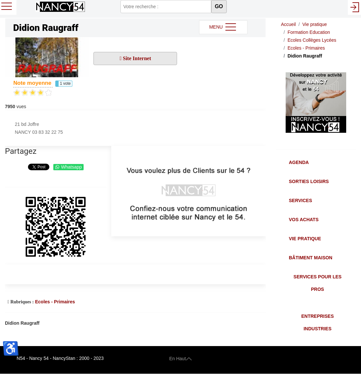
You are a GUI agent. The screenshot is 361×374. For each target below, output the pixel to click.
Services (300, 200)
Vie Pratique (305, 238)
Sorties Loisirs (309, 181)
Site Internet (136, 58)
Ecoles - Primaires (55, 301)
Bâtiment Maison (310, 257)
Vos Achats (304, 219)
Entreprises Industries (317, 322)
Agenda (299, 162)
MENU (223, 27)
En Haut (180, 358)
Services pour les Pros (318, 283)
